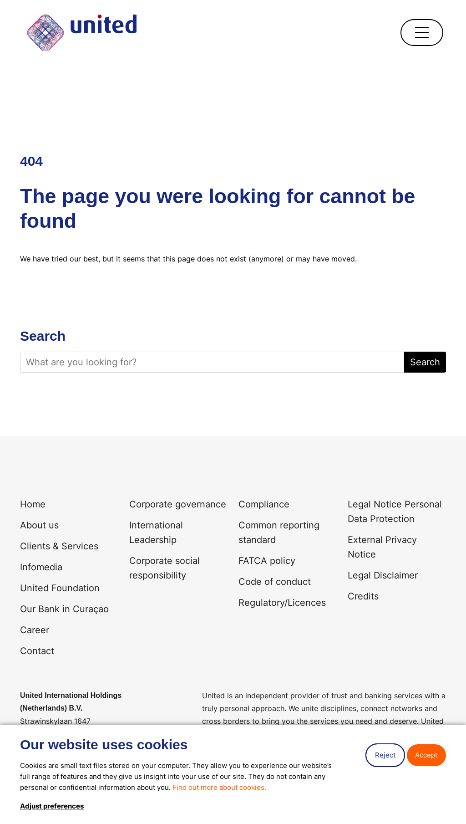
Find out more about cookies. (219, 787)
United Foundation (60, 588)
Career (34, 629)
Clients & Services (59, 546)
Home (33, 504)
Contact (37, 650)
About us (39, 525)
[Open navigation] (421, 32)
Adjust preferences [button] (52, 806)
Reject (385, 755)
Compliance (263, 504)
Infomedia (41, 567)
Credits (363, 596)
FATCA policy (266, 560)
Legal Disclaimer (383, 575)
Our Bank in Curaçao (64, 609)
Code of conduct (274, 581)
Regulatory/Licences (282, 602)
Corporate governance (177, 504)
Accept (426, 755)
